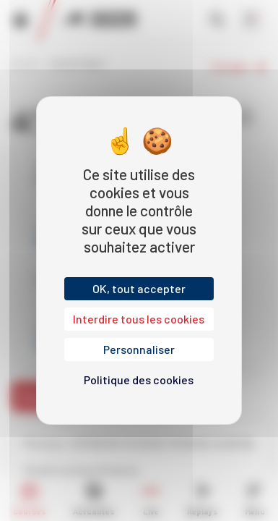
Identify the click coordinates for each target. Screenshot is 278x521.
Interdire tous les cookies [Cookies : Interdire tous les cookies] (138, 319)
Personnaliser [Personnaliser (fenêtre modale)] (139, 349)
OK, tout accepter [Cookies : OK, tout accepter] (139, 288)
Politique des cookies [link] (139, 379)
